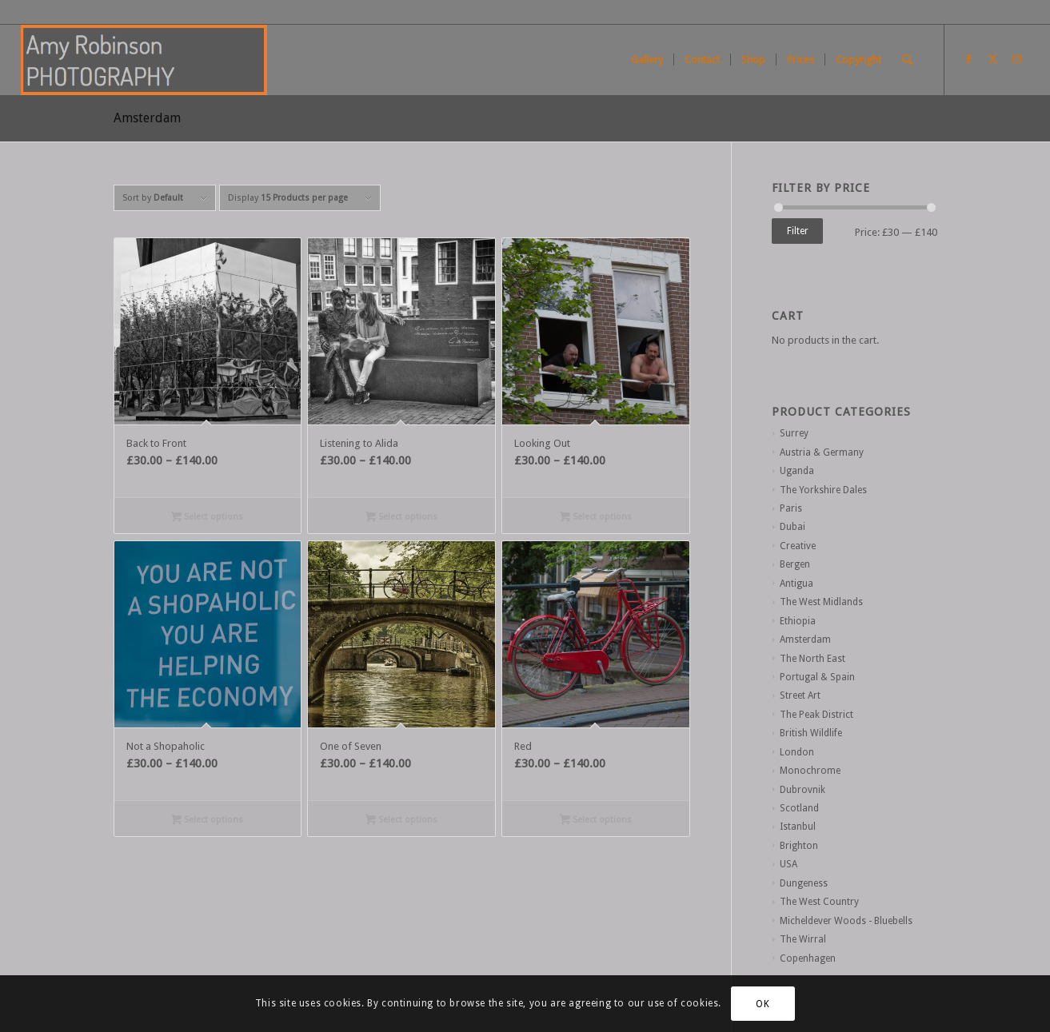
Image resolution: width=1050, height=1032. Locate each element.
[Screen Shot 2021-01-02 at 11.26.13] (144, 60)
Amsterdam (805, 639)
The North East (812, 658)
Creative (798, 546)
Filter (797, 231)
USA (788, 864)
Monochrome (810, 770)
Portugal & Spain (817, 677)
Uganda (797, 470)
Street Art (800, 695)
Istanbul (798, 826)
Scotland (799, 808)
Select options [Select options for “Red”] (596, 821)
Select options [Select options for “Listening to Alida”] (401, 518)
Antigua (796, 583)
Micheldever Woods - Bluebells (846, 920)
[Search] (907, 60)
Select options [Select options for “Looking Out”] (596, 518)
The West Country (819, 901)
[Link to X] (993, 59)
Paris (791, 508)
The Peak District (816, 714)
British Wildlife (811, 733)
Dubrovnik (802, 789)
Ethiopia (798, 621)
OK (762, 1004)
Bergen (795, 564)
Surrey (794, 433)
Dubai (792, 526)
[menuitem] (647, 60)
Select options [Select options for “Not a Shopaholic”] (207, 821)
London (797, 752)
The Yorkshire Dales (823, 490)
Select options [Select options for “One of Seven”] (401, 821)
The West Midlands (821, 602)
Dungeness (804, 883)
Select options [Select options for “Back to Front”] (207, 518)
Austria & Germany (822, 452)
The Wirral (803, 939)
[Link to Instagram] (1017, 59)
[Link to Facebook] (969, 59)
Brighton (799, 845)
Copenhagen (808, 958)
